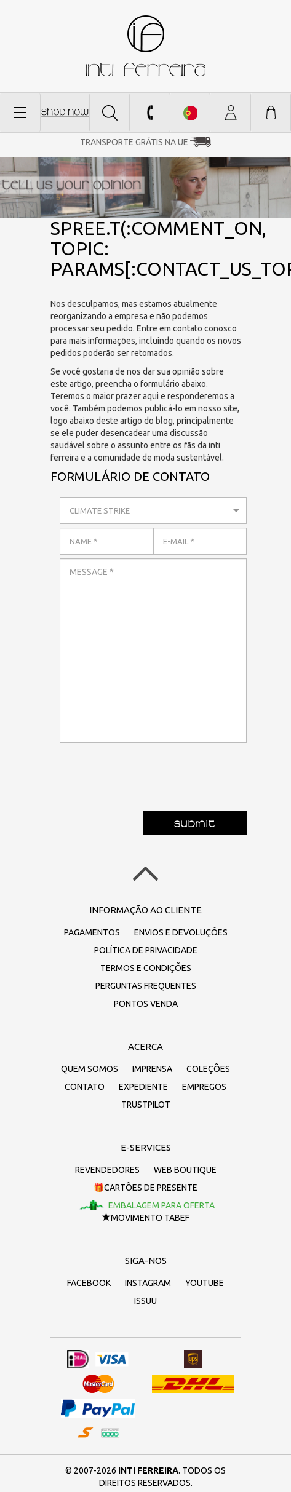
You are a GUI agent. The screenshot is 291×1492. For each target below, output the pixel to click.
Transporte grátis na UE (134, 142)
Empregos (204, 1087)
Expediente (143, 1087)
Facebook (89, 1283)
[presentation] (153, 771)
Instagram (148, 1283)
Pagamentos (92, 932)
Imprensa (152, 1069)
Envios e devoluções (181, 932)
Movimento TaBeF (145, 1218)
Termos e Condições (145, 968)
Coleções (208, 1069)
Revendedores (107, 1170)
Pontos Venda (146, 1004)
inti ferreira (145, 45)
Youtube (204, 1283)
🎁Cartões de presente (145, 1187)
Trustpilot (145, 1104)
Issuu (145, 1301)
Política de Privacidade (145, 950)
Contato (85, 1087)
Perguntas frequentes (145, 986)
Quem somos (89, 1069)
